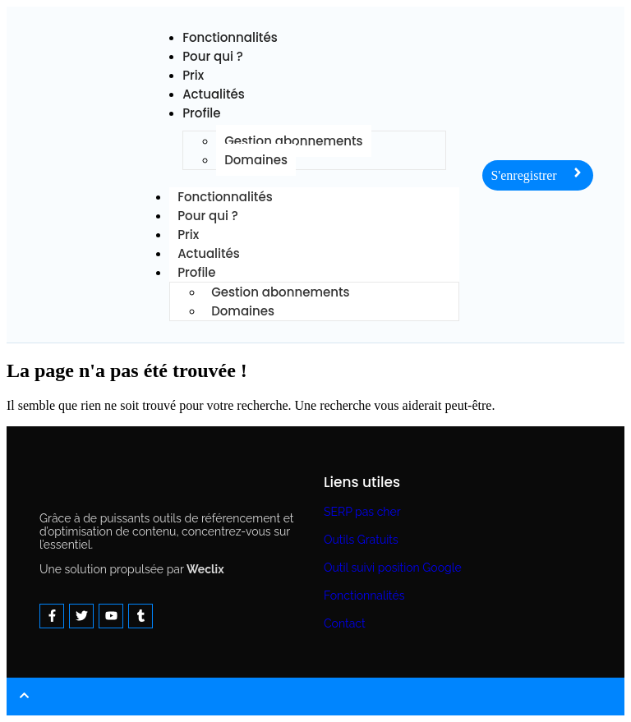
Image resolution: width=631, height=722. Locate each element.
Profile (201, 113)
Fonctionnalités (364, 595)
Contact (345, 623)
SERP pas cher (362, 511)
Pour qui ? (212, 56)
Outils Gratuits (361, 539)
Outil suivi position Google (393, 567)
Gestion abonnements (293, 140)
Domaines (256, 159)
